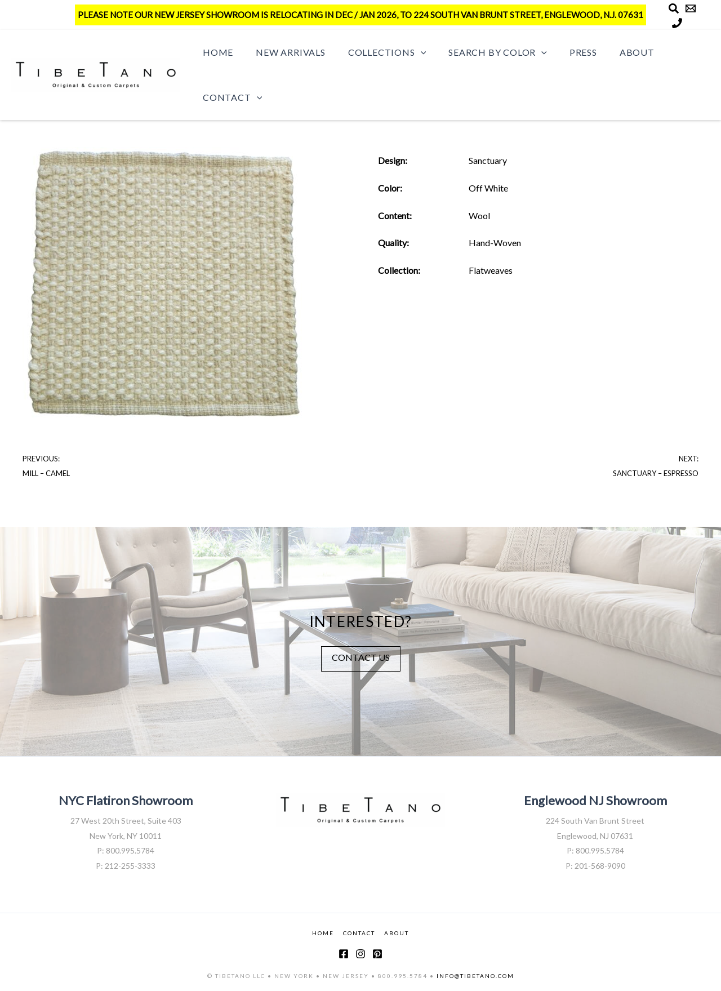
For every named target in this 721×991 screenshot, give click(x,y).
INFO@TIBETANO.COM (475, 975)
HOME (323, 931)
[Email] (691, 8)
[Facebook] (344, 954)
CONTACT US (361, 656)
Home (216, 52)
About (612, 52)
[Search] (674, 8)
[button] (409, 52)
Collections (376, 52)
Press (563, 52)
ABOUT (396, 931)
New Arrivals (284, 52)
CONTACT (359, 931)
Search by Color (482, 52)
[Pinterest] (377, 954)
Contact (230, 97)
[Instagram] (360, 954)
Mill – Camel (46, 473)
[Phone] (677, 23)
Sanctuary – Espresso (655, 473)
